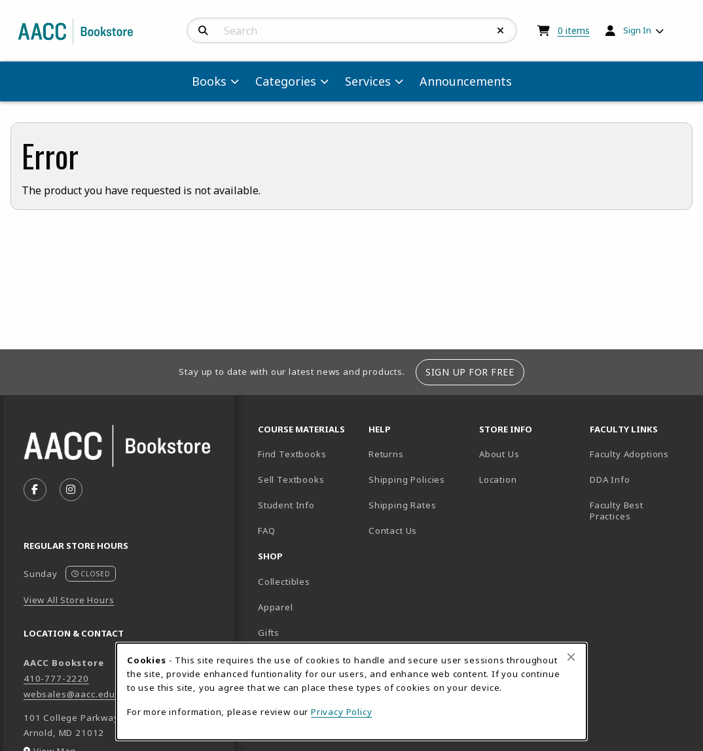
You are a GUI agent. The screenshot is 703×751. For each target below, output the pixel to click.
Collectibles (284, 581)
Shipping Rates (403, 505)
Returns (386, 454)
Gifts (268, 632)
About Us (499, 454)
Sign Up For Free (469, 372)
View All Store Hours (69, 600)
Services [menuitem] (368, 81)
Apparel (275, 607)
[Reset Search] (500, 31)
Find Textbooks (292, 454)
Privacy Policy (341, 712)
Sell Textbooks (291, 479)
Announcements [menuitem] (466, 81)
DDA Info (610, 479)
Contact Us (393, 530)
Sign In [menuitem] (637, 30)
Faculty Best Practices (616, 510)
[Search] (203, 31)
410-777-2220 (56, 678)
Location (529, 479)
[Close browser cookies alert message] (571, 656)
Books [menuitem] (209, 81)
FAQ (266, 530)
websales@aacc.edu (69, 694)
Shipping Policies (407, 479)
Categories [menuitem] (285, 81)
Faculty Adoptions (629, 454)
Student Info (286, 505)
